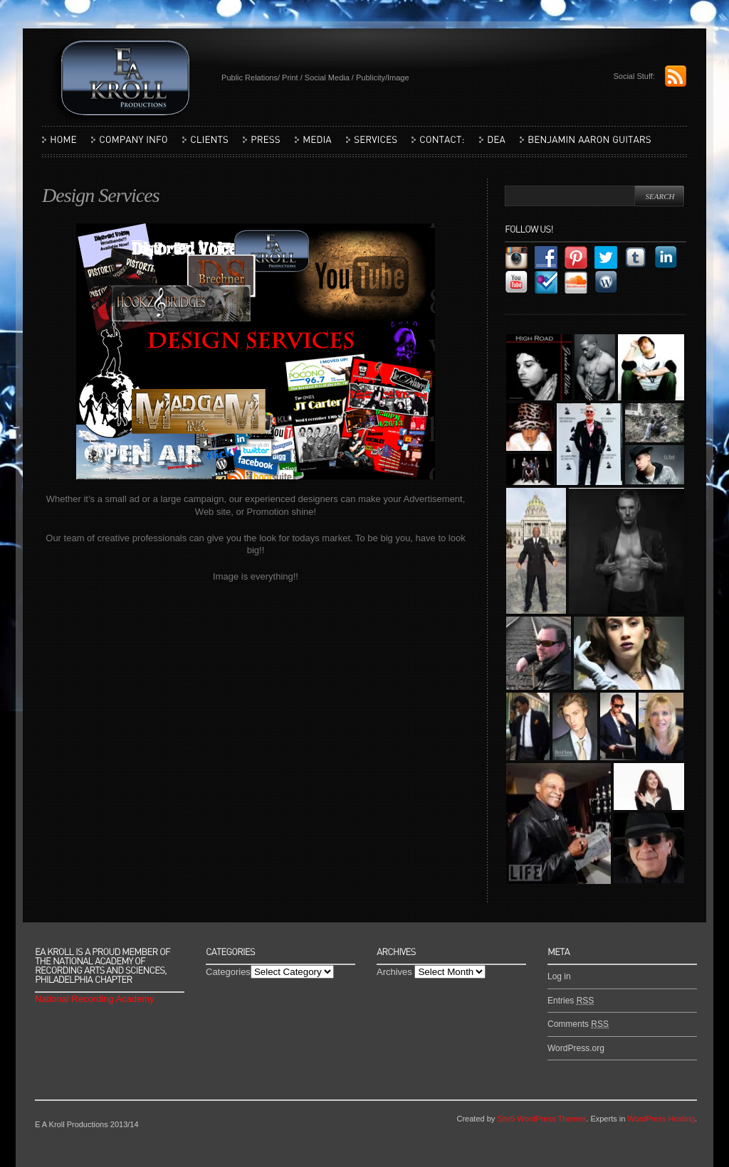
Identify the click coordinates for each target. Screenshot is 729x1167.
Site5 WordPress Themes (541, 1118)
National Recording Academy (94, 998)
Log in (559, 976)
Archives (394, 971)
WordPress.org (575, 1048)
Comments (578, 1024)
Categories (228, 971)
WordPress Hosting (661, 1118)
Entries (570, 1001)
